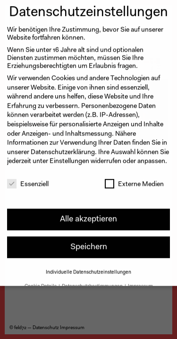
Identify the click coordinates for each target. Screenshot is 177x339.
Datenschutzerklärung (63, 146)
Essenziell (28, 179)
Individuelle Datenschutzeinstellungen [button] (88, 266)
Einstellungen (69, 156)
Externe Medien (134, 179)
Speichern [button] (88, 241)
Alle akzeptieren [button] (88, 214)
